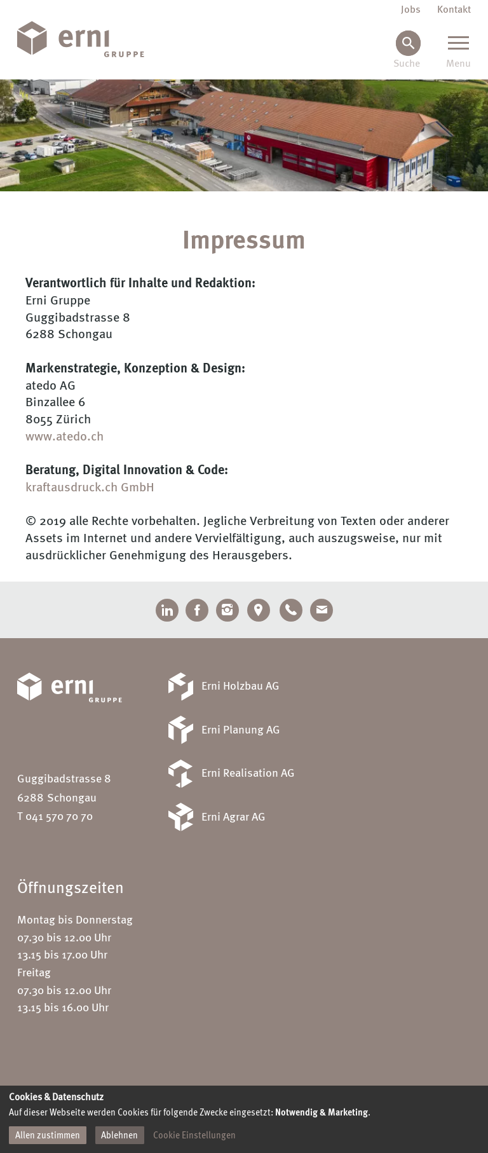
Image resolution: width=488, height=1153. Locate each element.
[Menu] (458, 51)
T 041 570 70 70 (55, 816)
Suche (406, 64)
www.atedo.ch (64, 437)
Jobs (411, 10)
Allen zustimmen (47, 1135)
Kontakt (454, 10)
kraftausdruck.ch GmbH (89, 488)
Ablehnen (119, 1135)
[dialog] (244, 1119)
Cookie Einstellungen (194, 1135)
